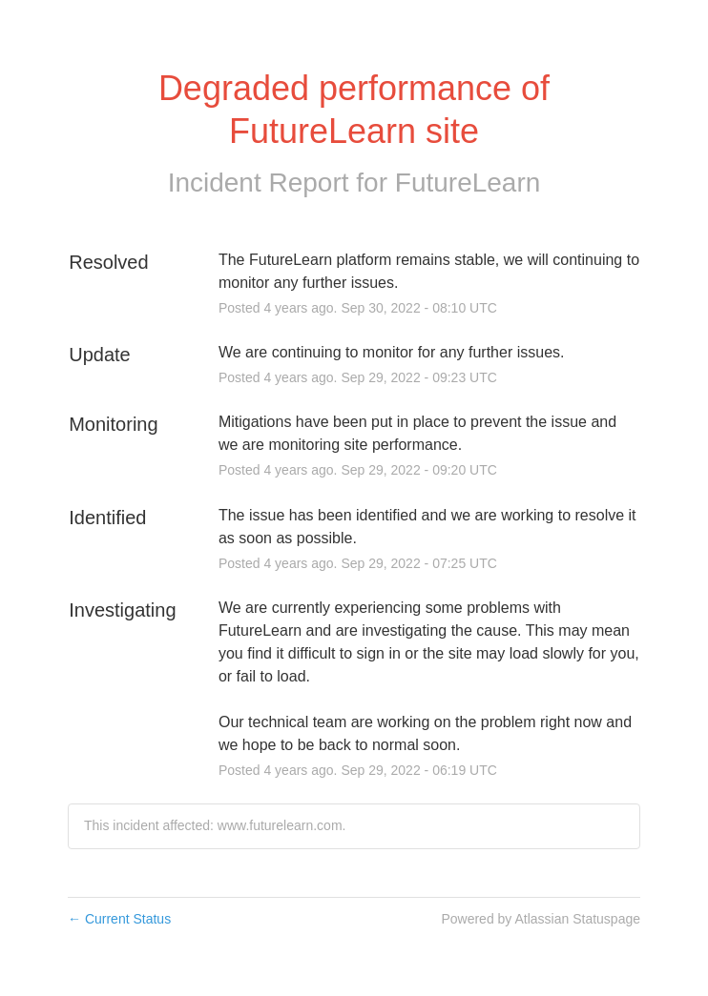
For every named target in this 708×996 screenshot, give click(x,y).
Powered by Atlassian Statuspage (540, 918)
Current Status (119, 918)
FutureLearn (468, 182)
